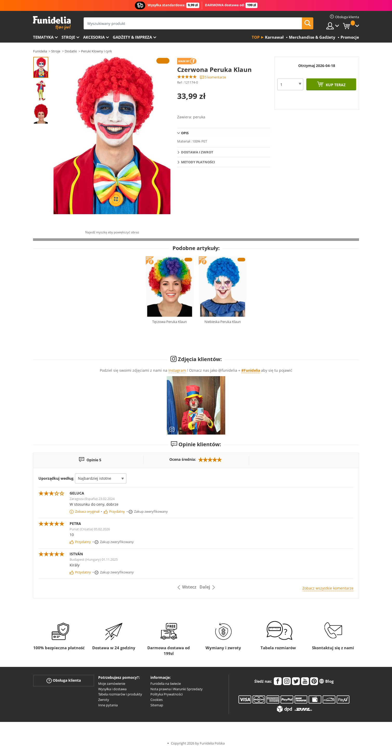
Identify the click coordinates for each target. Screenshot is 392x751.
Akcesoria (94, 37)
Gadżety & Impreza (132, 37)
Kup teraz (335, 84)
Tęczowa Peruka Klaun (169, 321)
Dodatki (71, 51)
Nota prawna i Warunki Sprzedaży (176, 689)
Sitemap (156, 705)
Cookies (156, 699)
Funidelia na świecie (165, 683)
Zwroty (103, 699)
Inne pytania (108, 705)
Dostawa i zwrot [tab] (197, 152)
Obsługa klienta (63, 680)
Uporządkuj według (56, 478)
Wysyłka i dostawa (112, 689)
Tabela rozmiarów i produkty (120, 694)
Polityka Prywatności (166, 694)
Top (256, 37)
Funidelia (40, 51)
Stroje (68, 37)
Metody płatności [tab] (198, 162)
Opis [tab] (185, 133)
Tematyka (43, 37)
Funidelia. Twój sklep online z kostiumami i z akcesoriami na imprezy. (52, 23)
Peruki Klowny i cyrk (96, 51)
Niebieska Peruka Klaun (222, 321)
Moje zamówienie (111, 683)
